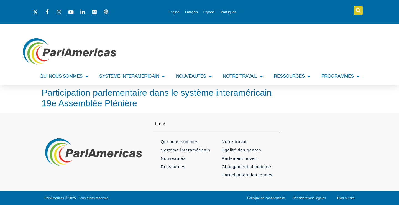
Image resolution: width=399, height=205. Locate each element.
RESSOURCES (292, 76)
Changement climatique (246, 166)
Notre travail (235, 141)
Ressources (173, 166)
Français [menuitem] (191, 12)
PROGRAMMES (340, 76)
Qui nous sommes (179, 141)
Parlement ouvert (240, 158)
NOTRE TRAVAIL (243, 76)
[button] (358, 10)
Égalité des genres (241, 150)
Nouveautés (173, 158)
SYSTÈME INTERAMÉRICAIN (132, 76)
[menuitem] (174, 12)
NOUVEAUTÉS (194, 76)
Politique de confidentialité (266, 198)
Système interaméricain (185, 150)
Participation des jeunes (247, 175)
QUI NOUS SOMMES (64, 76)
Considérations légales (309, 198)
